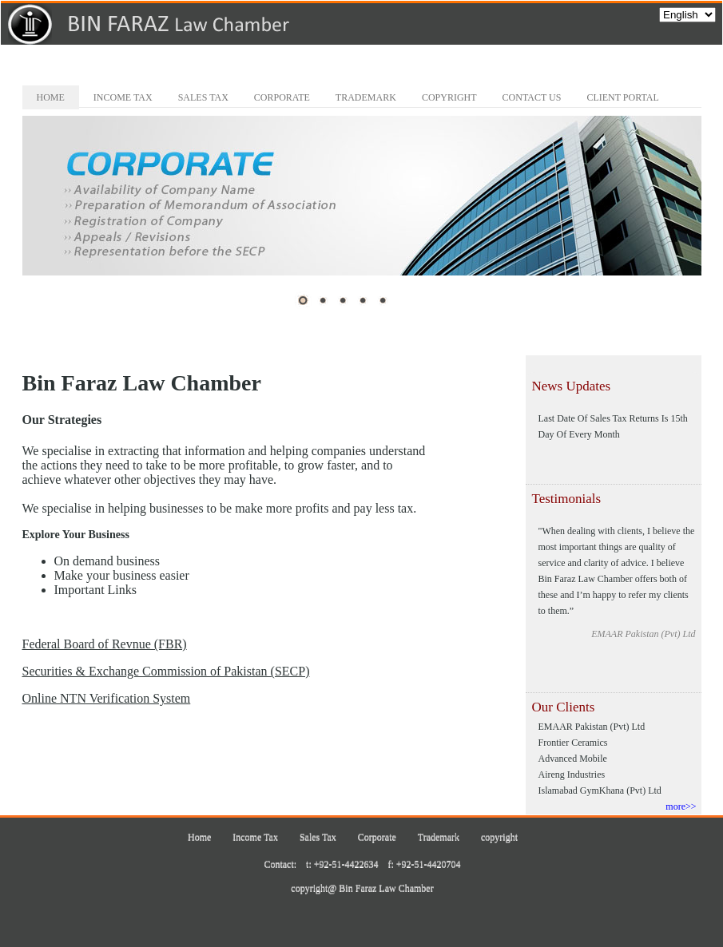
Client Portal (622, 97)
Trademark (366, 97)
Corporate (282, 97)
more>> (680, 806)
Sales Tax (203, 97)
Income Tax (123, 97)
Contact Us (532, 97)
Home (51, 97)
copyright (449, 97)
